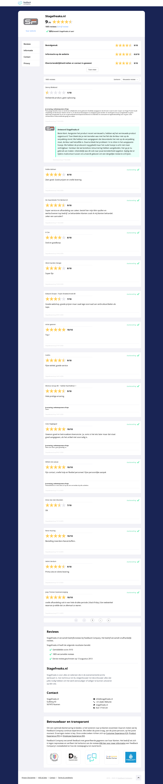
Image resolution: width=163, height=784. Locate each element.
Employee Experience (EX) (74, 736)
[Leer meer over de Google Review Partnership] (111, 757)
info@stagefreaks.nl (104, 699)
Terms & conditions (65, 778)
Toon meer (92, 70)
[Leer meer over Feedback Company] (92, 757)
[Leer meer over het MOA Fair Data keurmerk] (73, 757)
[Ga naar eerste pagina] (76, 620)
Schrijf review (62, 26)
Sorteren (117, 79)
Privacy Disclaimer (29, 778)
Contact (52, 778)
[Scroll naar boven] (138, 777)
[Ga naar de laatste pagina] (108, 620)
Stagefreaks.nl (55, 16)
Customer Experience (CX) (117, 733)
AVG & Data (42, 778)
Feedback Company (124, 778)
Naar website (31, 31)
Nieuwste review (130, 79)
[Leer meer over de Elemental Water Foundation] (130, 757)
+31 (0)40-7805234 (103, 702)
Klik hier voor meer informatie (112, 743)
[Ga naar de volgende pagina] (100, 620)
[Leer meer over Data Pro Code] (54, 757)
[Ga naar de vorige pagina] (84, 620)
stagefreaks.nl (102, 705)
